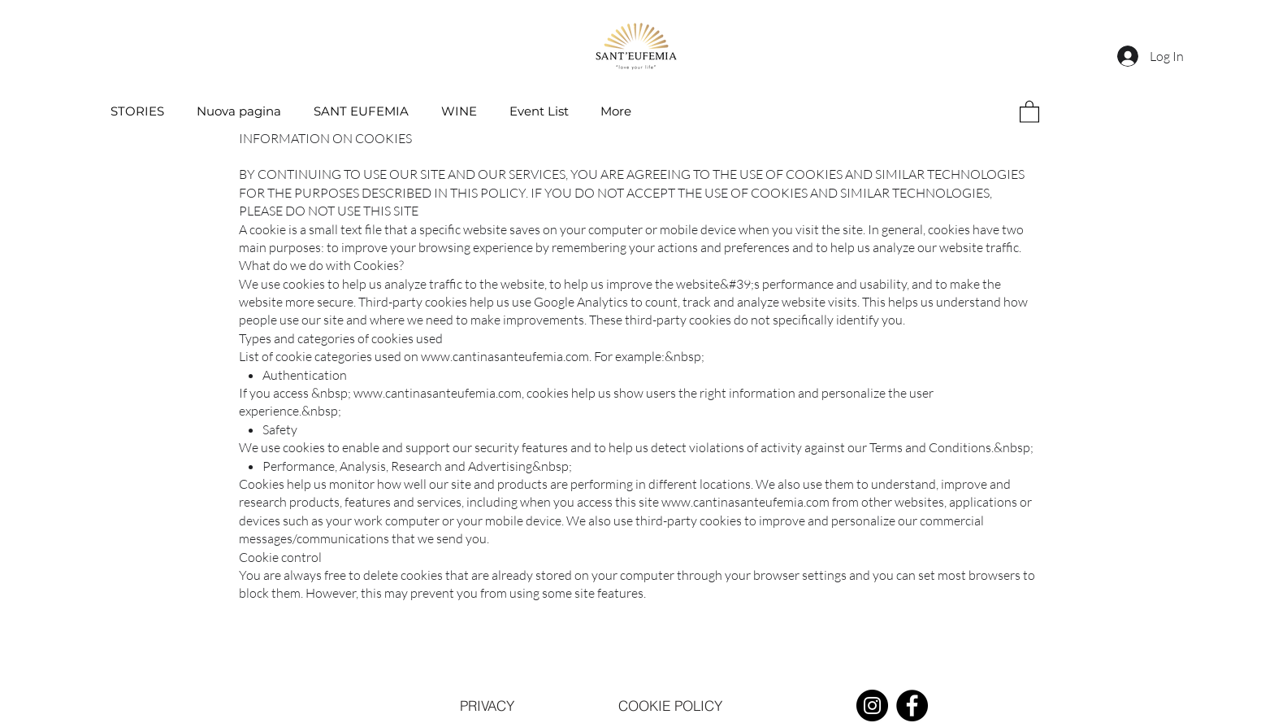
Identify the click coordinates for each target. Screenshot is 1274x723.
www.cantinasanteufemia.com (505, 356)
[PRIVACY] (486, 705)
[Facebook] (912, 705)
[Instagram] (872, 705)
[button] (1029, 111)
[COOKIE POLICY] (670, 705)
